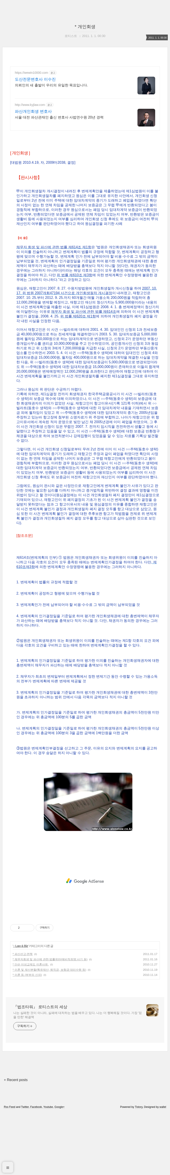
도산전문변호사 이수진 (35, 79)
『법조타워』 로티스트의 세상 (40, 1069)
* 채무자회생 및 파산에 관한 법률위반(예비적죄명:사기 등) (50, 1021)
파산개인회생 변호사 (33, 111)
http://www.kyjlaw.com (30, 105)
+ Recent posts (15, 1142)
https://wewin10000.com (31, 72)
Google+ (59, 1169)
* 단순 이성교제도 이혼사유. (31, 1026)
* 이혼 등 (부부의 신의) (27, 1037)
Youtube (48, 1169)
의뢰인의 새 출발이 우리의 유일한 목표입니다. (51, 85)
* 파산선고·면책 (23, 1016)
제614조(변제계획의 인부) (37, 619)
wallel (163, 1169)
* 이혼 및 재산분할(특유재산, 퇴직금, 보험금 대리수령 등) (49, 1031)
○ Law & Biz (20, 1008)
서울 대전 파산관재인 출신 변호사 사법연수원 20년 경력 (59, 117)
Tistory (139, 1169)
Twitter (25, 1169)
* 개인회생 (85, 26)
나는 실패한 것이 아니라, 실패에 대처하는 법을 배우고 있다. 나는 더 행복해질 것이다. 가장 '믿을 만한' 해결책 (77, 1077)
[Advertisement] (85, 166)
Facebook (36, 1169)
